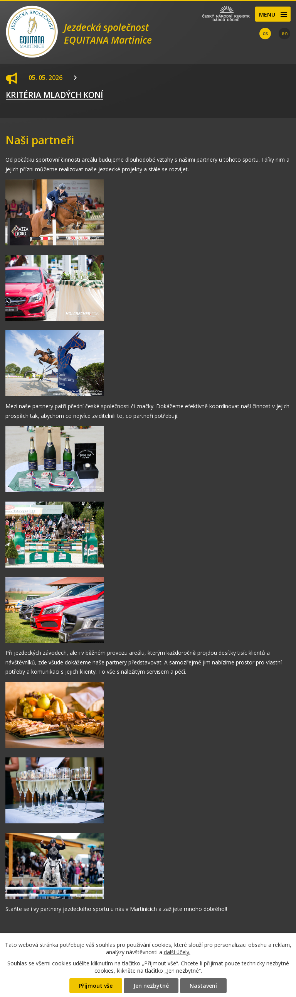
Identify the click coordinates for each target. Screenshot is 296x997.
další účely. (177, 952)
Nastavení (203, 985)
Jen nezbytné (151, 985)
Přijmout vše (96, 985)
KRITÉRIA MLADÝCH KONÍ (54, 95)
